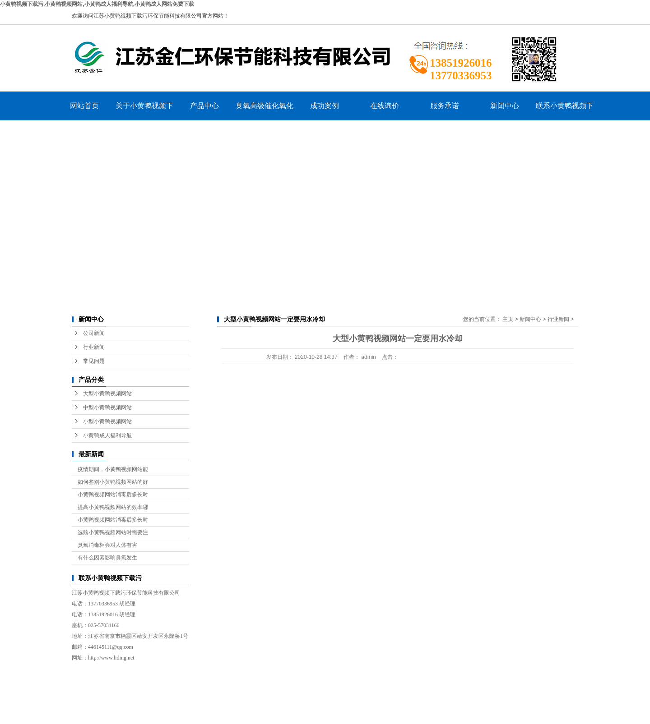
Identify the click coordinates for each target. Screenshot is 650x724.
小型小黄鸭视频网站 (107, 421)
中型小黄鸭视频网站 (107, 407)
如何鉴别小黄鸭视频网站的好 (113, 482)
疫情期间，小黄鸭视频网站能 (113, 469)
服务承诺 (444, 106)
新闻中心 (504, 106)
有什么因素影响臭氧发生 (107, 557)
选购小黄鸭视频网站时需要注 (113, 532)
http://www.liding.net (111, 658)
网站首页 (84, 106)
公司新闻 (94, 333)
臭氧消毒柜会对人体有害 (107, 545)
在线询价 (384, 106)
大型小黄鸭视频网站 (107, 393)
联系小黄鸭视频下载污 (565, 111)
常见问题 (94, 361)
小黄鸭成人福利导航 (107, 435)
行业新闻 (94, 347)
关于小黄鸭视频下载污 (144, 111)
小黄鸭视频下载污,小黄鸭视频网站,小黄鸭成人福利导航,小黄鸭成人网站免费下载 (97, 4)
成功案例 (324, 106)
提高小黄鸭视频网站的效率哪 (113, 507)
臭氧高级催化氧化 (264, 106)
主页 (507, 319)
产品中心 (204, 106)
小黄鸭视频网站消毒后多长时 (113, 494)
